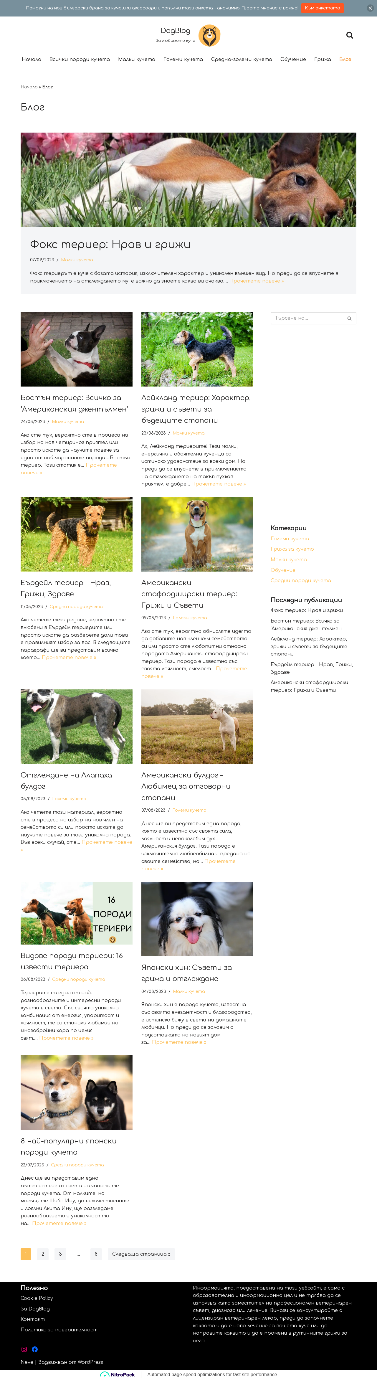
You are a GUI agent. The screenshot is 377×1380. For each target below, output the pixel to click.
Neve (27, 1362)
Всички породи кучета (79, 59)
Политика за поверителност (59, 1330)
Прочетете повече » (256, 281)
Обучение (293, 59)
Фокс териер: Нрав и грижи (110, 245)
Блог (345, 59)
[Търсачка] (349, 35)
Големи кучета (183, 59)
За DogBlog (35, 1309)
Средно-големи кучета (241, 59)
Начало (31, 59)
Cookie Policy (37, 1298)
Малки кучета (136, 59)
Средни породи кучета (76, 606)
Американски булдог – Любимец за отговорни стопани (186, 786)
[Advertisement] (313, 424)
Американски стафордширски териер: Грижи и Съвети (189, 594)
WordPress (90, 1362)
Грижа (322, 59)
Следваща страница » (141, 1254)
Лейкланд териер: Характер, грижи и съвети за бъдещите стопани (196, 409)
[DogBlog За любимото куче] (188, 35)
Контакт (33, 1319)
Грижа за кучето (292, 549)
